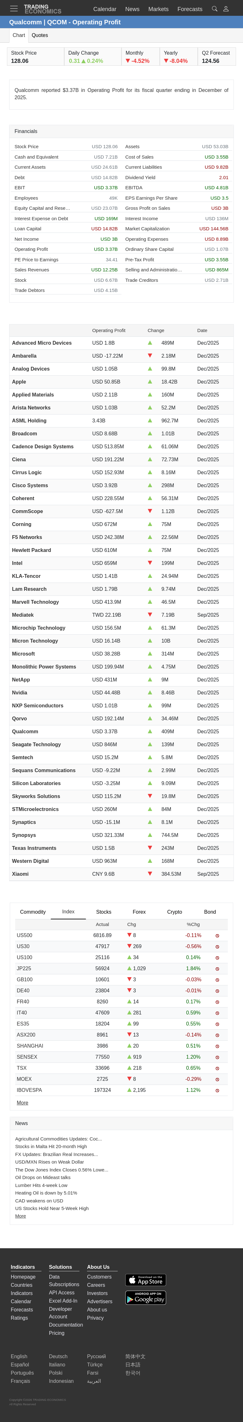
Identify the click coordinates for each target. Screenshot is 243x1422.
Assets (132, 146)
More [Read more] (22, 1102)
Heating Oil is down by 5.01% (46, 1192)
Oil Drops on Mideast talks (43, 1177)
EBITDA (133, 187)
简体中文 (135, 1356)
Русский (96, 1356)
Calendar (21, 1301)
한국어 (132, 1373)
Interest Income (141, 218)
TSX (22, 1068)
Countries (21, 1285)
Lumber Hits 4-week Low (41, 1185)
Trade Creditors (141, 280)
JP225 (24, 968)
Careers (96, 1285)
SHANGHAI (30, 1046)
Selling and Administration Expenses (153, 269)
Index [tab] (68, 911)
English (19, 1356)
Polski (56, 1373)
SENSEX (27, 1057)
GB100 (25, 979)
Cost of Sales (139, 157)
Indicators (22, 1293)
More (20, 1216)
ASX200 (26, 1035)
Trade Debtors (30, 290)
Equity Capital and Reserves (43, 208)
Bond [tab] (210, 912)
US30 (23, 946)
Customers (99, 1277)
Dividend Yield (140, 177)
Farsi (92, 1373)
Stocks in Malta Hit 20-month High (51, 1146)
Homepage (23, 1277)
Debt (20, 177)
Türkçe (95, 1364)
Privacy (95, 1318)
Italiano (57, 1364)
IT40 (22, 1012)
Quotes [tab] (40, 35)
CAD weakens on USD (39, 1200)
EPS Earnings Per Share (151, 198)
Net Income (27, 239)
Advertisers (99, 1301)
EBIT (20, 187)
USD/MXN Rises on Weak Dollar (49, 1162)
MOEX (24, 1079)
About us (97, 1309)
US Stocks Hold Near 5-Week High (52, 1208)
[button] (225, 9)
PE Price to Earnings (36, 259)
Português (22, 1373)
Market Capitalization (147, 228)
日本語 (132, 1364)
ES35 (23, 1023)
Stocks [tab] (103, 912)
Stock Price (27, 146)
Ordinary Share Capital (149, 249)
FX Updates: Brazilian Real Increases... (56, 1154)
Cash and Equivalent (36, 157)
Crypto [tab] (174, 912)
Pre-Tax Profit (139, 259)
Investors (97, 1293)
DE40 (23, 990)
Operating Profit (31, 249)
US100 (24, 957)
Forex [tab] (139, 912)
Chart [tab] (19, 35)
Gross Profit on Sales (147, 208)
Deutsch (58, 1356)
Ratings (19, 1318)
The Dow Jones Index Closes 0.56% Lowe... (61, 1169)
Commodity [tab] (33, 912)
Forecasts (22, 1309)
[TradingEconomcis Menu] (15, 9)
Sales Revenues (32, 269)
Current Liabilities (143, 167)
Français (20, 1381)
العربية (94, 1381)
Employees (26, 198)
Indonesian (61, 1381)
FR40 (23, 1001)
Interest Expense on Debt (41, 218)
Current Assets (30, 167)
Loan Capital (28, 228)
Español (20, 1364)
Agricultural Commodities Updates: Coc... (58, 1138)
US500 (24, 935)
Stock (21, 280)
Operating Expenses (146, 239)
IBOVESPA (29, 1090)
